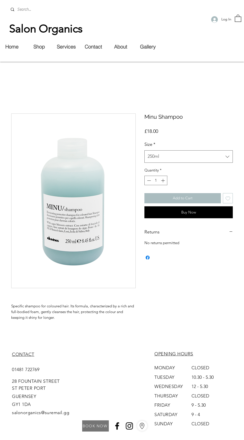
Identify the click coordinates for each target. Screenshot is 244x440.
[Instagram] (129, 426)
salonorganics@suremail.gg (40, 412)
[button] (238, 18)
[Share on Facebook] (148, 258)
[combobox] (188, 156)
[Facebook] (117, 426)
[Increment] (163, 180)
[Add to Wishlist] (228, 198)
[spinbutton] (156, 180)
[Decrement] (148, 180)
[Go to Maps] (142, 426)
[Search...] (47, 9)
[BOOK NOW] (95, 426)
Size (149, 144)
